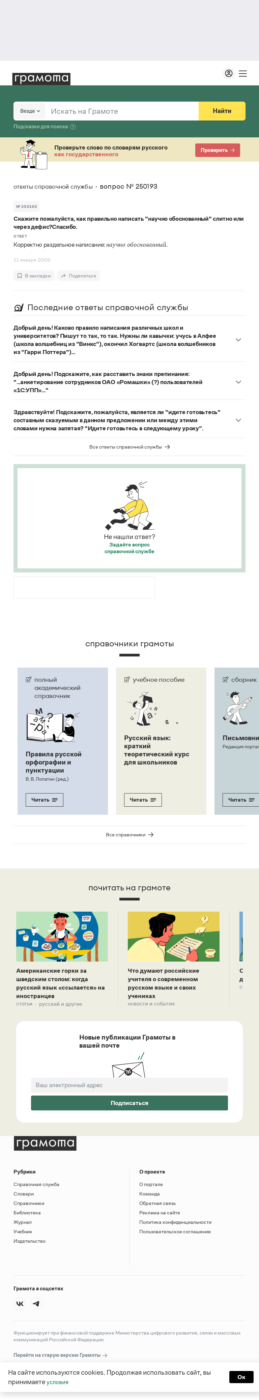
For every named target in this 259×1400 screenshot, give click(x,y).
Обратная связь (157, 1206)
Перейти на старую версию (60, 1358)
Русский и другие (60, 1006)
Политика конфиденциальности (175, 1225)
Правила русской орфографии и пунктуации (54, 762)
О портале (151, 1187)
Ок (241, 1377)
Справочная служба (36, 1187)
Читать (44, 800)
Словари (23, 1196)
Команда (149, 1196)
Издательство (29, 1243)
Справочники (28, 1206)
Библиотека (27, 1215)
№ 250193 (26, 207)
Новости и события (151, 1006)
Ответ (20, 236)
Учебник (22, 1234)
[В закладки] (34, 275)
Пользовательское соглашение (175, 1234)
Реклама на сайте (159, 1215)
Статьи (24, 1006)
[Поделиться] (78, 275)
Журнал (22, 1225)
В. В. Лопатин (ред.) (47, 779)
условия (59, 1381)
